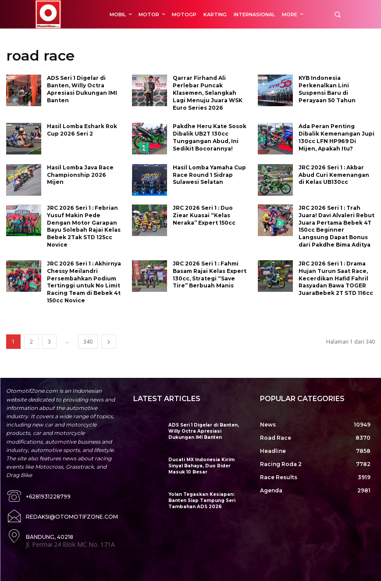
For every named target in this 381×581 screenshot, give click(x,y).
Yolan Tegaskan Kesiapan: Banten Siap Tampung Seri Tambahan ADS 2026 (201, 500)
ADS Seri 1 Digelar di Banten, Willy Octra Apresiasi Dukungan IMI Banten (206, 431)
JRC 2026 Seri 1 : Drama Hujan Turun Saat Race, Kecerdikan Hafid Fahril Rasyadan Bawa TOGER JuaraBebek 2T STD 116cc (336, 278)
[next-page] (108, 341)
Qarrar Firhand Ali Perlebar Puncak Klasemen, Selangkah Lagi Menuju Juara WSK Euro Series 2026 (207, 93)
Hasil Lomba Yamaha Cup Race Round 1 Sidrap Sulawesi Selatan (209, 174)
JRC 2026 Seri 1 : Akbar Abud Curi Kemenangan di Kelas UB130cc (334, 174)
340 (88, 341)
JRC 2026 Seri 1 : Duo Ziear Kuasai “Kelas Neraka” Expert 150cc (204, 215)
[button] (337, 14)
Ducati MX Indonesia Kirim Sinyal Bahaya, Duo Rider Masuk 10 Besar (207, 465)
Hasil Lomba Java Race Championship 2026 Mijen (80, 174)
